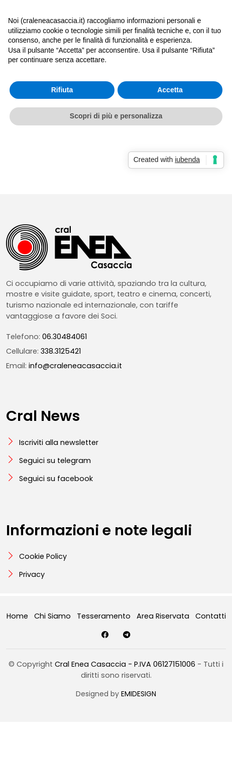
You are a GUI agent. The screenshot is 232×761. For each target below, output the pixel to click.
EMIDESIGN (138, 694)
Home (17, 616)
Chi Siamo (52, 616)
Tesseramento (104, 616)
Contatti (210, 616)
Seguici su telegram (55, 460)
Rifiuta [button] (62, 90)
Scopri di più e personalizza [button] (116, 116)
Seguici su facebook (56, 479)
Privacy (32, 574)
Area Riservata (163, 616)
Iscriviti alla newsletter (58, 442)
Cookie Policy (43, 556)
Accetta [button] (170, 90)
